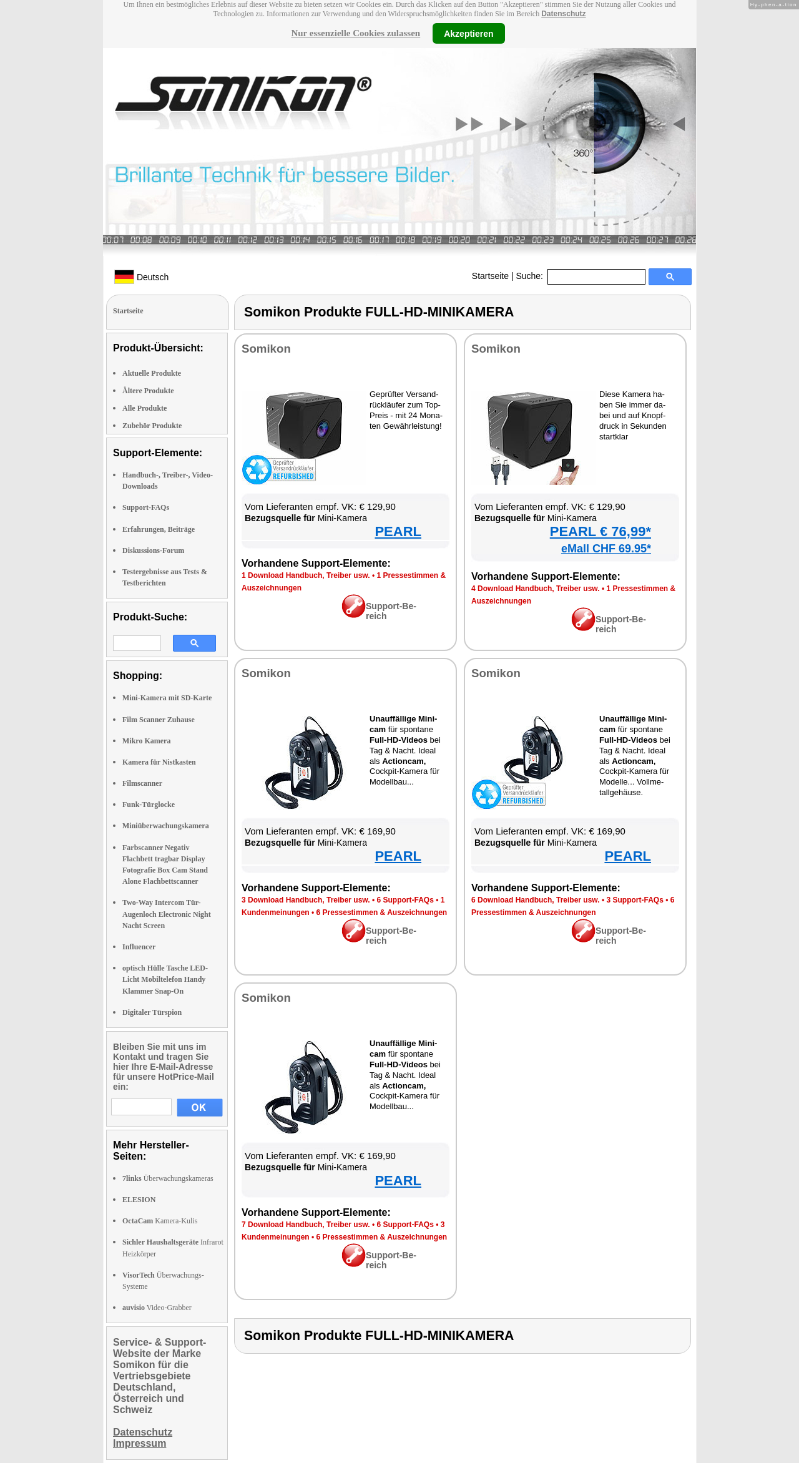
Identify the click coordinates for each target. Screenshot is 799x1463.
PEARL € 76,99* (600, 531)
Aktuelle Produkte (151, 373)
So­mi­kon (266, 348)
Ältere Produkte (148, 390)
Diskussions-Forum (153, 550)
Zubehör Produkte (152, 425)
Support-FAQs (145, 507)
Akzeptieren (468, 33)
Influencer (138, 946)
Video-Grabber (157, 1307)
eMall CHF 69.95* (606, 548)
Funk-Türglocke (148, 804)
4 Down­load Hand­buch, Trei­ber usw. (535, 588)
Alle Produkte (144, 408)
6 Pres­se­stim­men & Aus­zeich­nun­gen (382, 912)
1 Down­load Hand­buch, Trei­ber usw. (306, 575)
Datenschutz (563, 13)
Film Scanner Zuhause (158, 719)
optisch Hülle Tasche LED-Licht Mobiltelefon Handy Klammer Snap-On (165, 979)
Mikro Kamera (146, 740)
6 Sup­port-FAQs (404, 900)
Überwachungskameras (167, 1178)
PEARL (398, 531)
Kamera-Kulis (159, 1220)
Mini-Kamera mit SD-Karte (167, 697)
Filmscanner (142, 783)
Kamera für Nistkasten (159, 762)
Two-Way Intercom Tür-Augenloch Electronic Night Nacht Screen (166, 913)
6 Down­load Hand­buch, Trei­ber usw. (535, 900)
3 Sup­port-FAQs (634, 900)
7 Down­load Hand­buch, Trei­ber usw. (306, 1224)
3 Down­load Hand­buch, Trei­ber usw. (306, 900)
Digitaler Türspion (152, 1012)
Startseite (490, 276)
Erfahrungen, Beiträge (158, 529)
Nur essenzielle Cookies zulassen (355, 33)
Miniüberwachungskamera (165, 825)
